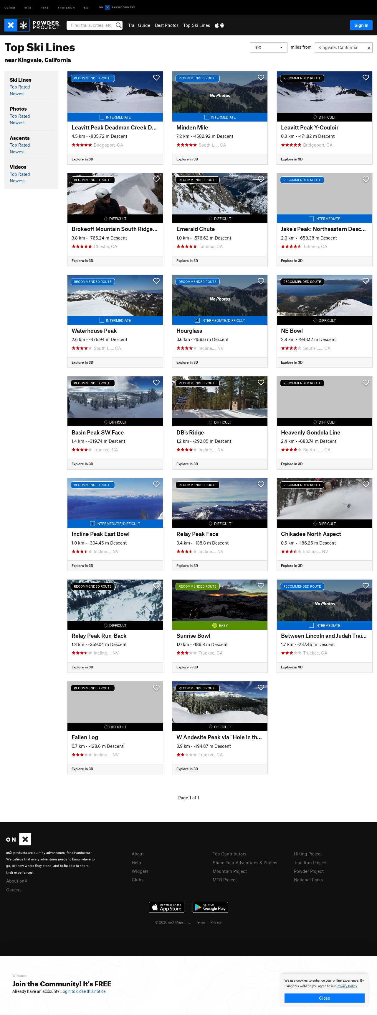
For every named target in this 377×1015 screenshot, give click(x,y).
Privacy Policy (347, 986)
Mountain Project (230, 871)
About (138, 853)
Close (324, 998)
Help (136, 862)
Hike (45, 7)
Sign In (361, 25)
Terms (201, 922)
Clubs (137, 879)
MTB (28, 7)
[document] (325, 990)
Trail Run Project (310, 862)
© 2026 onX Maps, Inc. (173, 922)
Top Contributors (229, 853)
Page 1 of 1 (188, 797)
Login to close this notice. (83, 991)
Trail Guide (139, 25)
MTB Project (225, 879)
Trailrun (66, 7)
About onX (16, 880)
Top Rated (20, 86)
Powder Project (309, 871)
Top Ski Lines (196, 25)
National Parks (308, 879)
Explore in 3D (82, 159)
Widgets (140, 871)
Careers (14, 889)
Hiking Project (308, 853)
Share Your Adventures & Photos (245, 862)
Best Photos (166, 25)
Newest (17, 93)
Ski (87, 7)
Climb (10, 7)
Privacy (216, 922)
